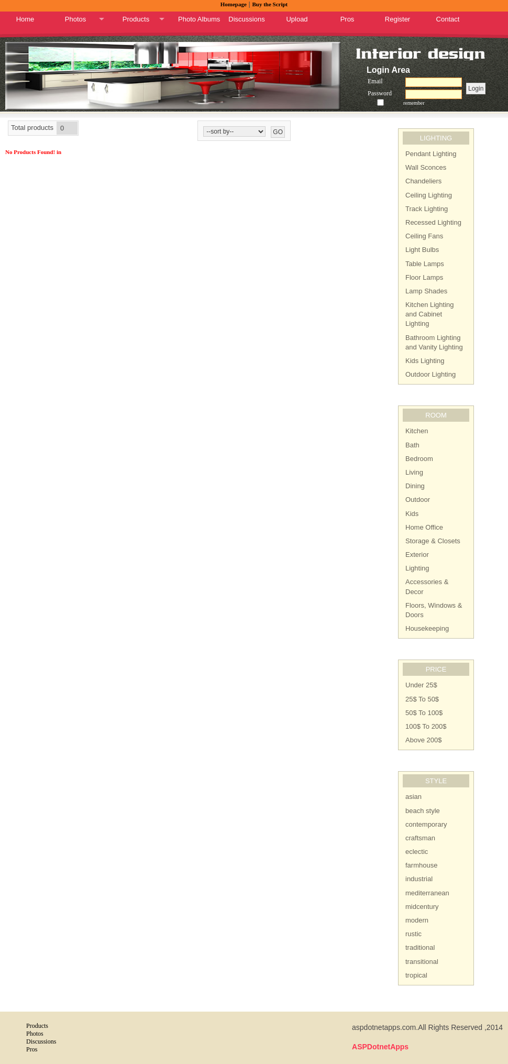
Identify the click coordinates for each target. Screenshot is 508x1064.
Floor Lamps (424, 277)
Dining (415, 486)
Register (397, 19)
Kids (411, 514)
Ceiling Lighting (428, 195)
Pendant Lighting (431, 154)
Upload (296, 19)
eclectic (416, 851)
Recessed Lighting (433, 222)
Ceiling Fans (424, 236)
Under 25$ (421, 685)
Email (375, 81)
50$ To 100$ (424, 713)
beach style (422, 811)
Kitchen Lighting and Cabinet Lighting (429, 314)
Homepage (233, 4)
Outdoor (417, 499)
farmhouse (421, 865)
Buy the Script (270, 4)
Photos (75, 19)
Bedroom (419, 459)
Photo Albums (199, 19)
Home (25, 19)
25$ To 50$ (422, 699)
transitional (421, 962)
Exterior (417, 554)
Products (136, 19)
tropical (416, 975)
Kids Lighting (424, 361)
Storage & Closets (432, 541)
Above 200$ (423, 740)
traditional (420, 947)
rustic (413, 934)
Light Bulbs (422, 250)
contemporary (426, 824)
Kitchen (416, 431)
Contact (448, 19)
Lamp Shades (426, 291)
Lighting (417, 568)
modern (416, 920)
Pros (347, 19)
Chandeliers (423, 181)
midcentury (422, 907)
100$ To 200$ (426, 726)
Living (414, 472)
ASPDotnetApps (380, 1047)
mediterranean (427, 893)
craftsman (420, 838)
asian (413, 796)
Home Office (424, 527)
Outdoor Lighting (430, 374)
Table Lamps (424, 264)
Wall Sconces (425, 167)
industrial (419, 879)
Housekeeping (427, 628)
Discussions (246, 19)
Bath (412, 445)
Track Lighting (426, 209)
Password (380, 93)
